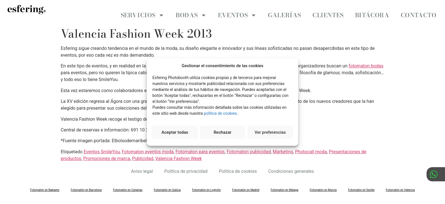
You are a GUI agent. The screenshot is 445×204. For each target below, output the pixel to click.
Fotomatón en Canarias (127, 185)
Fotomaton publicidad (249, 147)
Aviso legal (142, 166)
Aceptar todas (174, 132)
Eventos (237, 15)
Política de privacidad (185, 166)
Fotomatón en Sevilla (361, 185)
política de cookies (220, 113)
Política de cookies (238, 166)
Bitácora (372, 15)
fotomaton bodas (366, 61)
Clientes (328, 15)
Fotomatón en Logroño (206, 185)
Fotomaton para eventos (199, 147)
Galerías (284, 15)
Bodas (191, 15)
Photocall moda (311, 147)
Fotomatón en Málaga (285, 185)
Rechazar (223, 132)
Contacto (418, 15)
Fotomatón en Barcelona (86, 185)
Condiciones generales (291, 166)
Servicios (142, 15)
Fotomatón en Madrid (245, 185)
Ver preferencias (270, 132)
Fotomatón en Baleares (44, 185)
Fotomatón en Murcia (323, 185)
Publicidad (142, 153)
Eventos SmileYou (102, 147)
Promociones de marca (106, 153)
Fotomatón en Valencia (400, 185)
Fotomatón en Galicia (167, 185)
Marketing (283, 147)
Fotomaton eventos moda (147, 147)
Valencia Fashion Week (178, 153)
